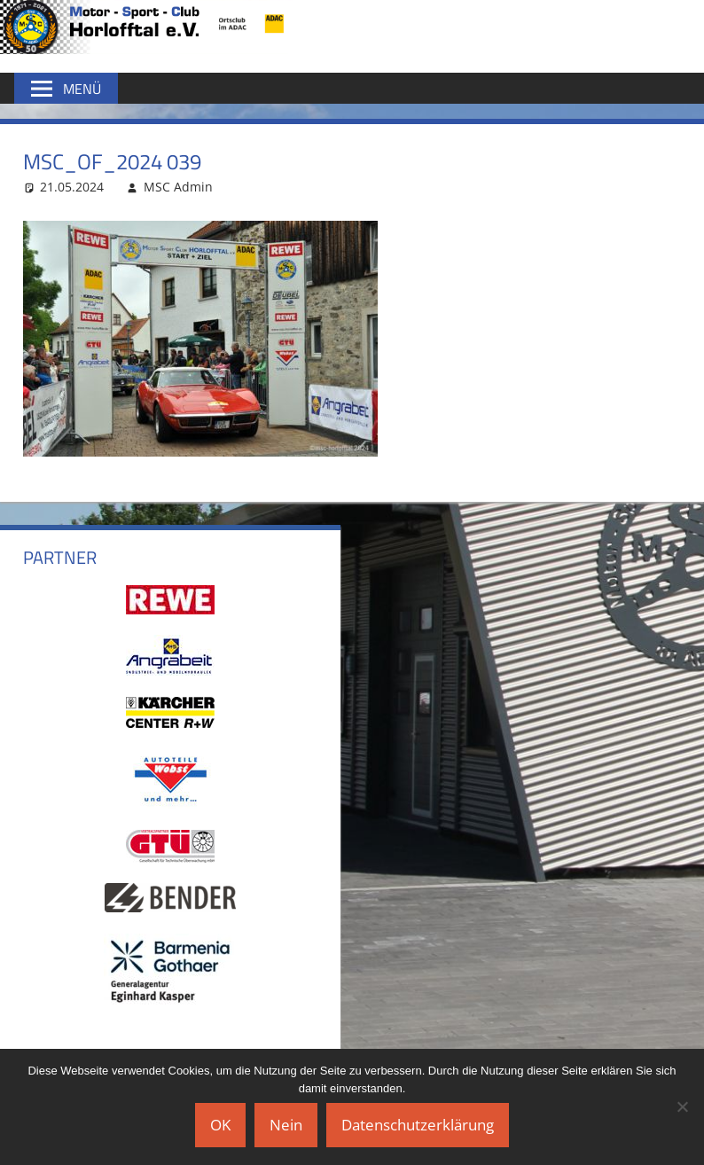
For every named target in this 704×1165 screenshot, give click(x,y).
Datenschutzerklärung (417, 1124)
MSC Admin (178, 186)
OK (220, 1124)
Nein (286, 1124)
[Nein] (682, 1106)
